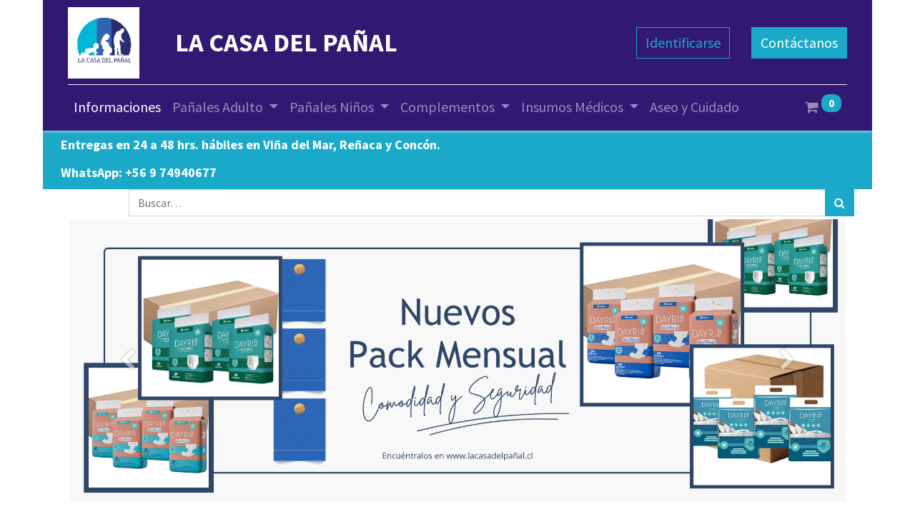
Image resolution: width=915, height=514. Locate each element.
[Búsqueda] (839, 202)
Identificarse (683, 42)
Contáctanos (799, 42)
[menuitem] (117, 107)
